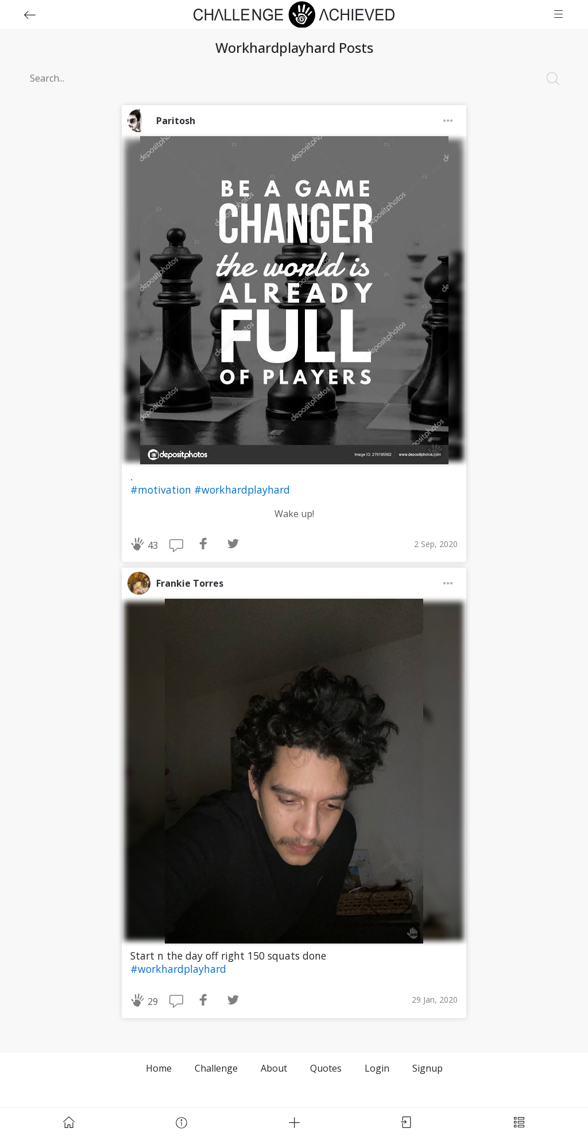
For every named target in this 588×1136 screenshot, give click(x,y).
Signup (427, 1068)
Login (377, 1068)
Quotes (326, 1068)
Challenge (216, 1068)
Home (159, 1068)
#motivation (162, 489)
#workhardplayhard (242, 489)
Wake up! (294, 513)
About (274, 1068)
